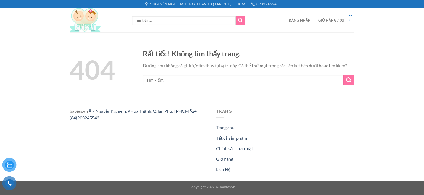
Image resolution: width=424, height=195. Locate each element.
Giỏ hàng (224, 158)
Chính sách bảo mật (234, 148)
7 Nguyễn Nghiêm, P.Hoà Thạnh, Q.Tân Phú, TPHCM (139, 110)
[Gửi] (240, 20)
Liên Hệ (223, 169)
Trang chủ (225, 127)
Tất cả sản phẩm (231, 138)
